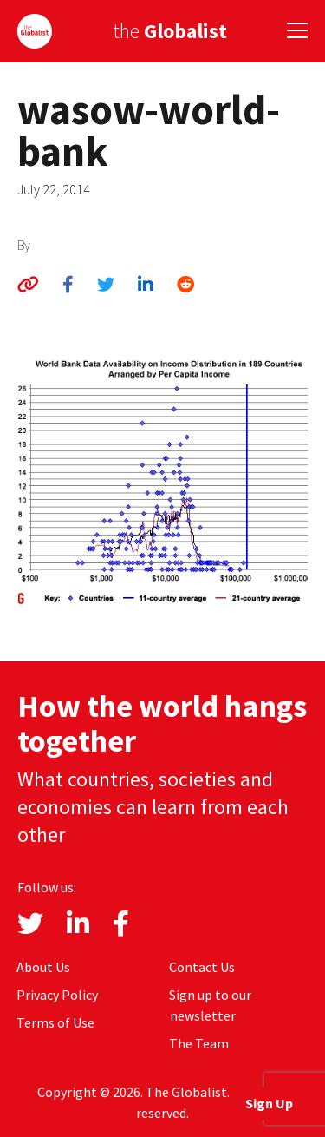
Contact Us (202, 967)
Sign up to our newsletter (210, 1005)
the (170, 30)
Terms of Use (55, 1022)
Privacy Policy (57, 994)
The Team (199, 1043)
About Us (43, 967)
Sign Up (269, 1103)
